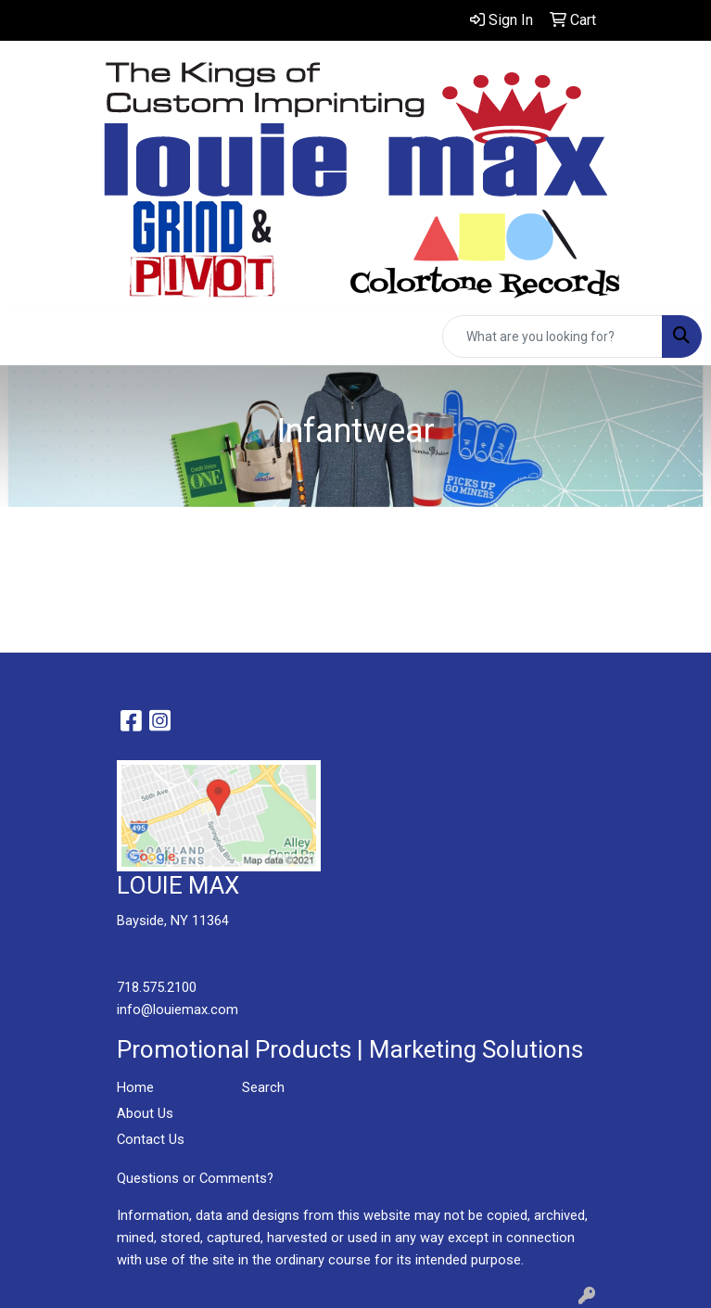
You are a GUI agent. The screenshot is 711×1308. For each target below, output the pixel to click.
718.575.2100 (157, 987)
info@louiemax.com (177, 1009)
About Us (145, 1113)
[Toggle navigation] (28, 336)
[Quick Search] (552, 336)
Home (135, 1087)
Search (263, 1087)
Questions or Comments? (195, 1178)
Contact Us (150, 1139)
